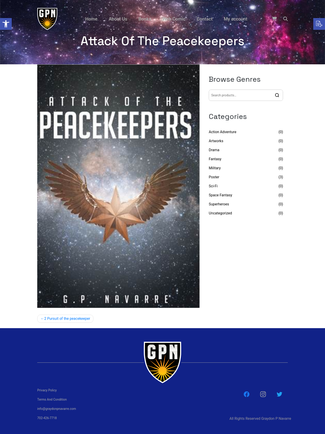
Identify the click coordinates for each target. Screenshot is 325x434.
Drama (214, 150)
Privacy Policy (47, 390)
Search (277, 95)
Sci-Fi (213, 186)
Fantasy (215, 159)
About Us (118, 19)
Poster (214, 177)
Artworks (216, 141)
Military (215, 168)
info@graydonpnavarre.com (56, 409)
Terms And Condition (52, 399)
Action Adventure (222, 132)
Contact (204, 19)
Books (145, 19)
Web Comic (174, 19)
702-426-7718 (47, 418)
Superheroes (219, 204)
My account (235, 19)
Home (91, 19)
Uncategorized (220, 213)
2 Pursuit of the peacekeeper (67, 318)
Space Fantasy (220, 195)
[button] (6, 24)
